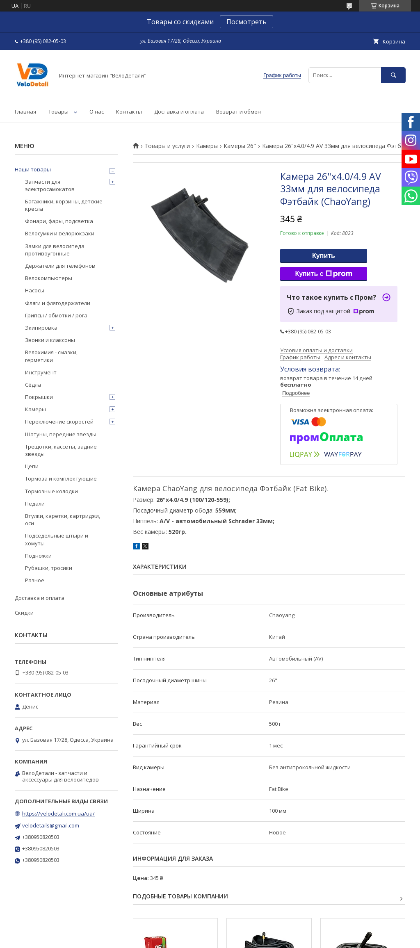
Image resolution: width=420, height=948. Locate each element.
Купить (323, 255)
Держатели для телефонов (60, 265)
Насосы (34, 290)
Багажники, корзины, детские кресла (64, 205)
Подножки (38, 555)
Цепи (32, 466)
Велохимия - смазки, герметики (51, 356)
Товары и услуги (167, 146)
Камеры (207, 146)
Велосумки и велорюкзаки (59, 233)
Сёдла (33, 384)
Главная (25, 111)
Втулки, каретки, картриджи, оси (62, 519)
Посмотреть (246, 21)
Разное (34, 580)
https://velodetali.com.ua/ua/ (58, 813)
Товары (58, 111)
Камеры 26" (240, 146)
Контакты (129, 111)
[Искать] (393, 75)
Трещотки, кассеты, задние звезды (61, 450)
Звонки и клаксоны (50, 340)
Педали (35, 503)
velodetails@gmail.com (50, 825)
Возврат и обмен (238, 111)
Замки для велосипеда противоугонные (54, 249)
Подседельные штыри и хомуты (56, 539)
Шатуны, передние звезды (60, 434)
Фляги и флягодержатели (57, 303)
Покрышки (39, 397)
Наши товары (33, 169)
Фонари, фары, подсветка (59, 221)
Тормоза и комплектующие (61, 478)
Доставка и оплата (179, 111)
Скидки (24, 612)
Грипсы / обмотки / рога (56, 315)
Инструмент (41, 372)
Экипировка (41, 327)
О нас (96, 111)
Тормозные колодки (51, 491)
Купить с (323, 274)
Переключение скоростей (59, 421)
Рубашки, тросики (48, 568)
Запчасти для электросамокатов (50, 185)
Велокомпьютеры (48, 278)
